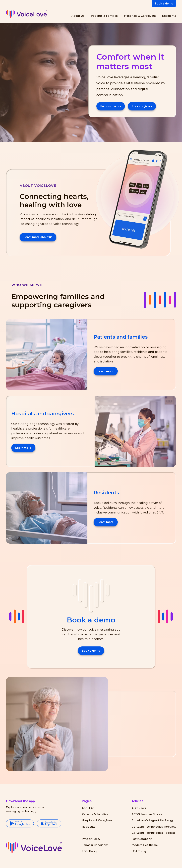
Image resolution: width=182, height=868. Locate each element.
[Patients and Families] (104, 16)
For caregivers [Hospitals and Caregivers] (142, 106)
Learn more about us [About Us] (38, 237)
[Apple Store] (49, 823)
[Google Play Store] (20, 823)
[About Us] (77, 16)
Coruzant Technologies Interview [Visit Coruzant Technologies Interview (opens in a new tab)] (154, 826)
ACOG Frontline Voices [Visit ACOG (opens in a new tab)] (147, 814)
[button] (34, 847)
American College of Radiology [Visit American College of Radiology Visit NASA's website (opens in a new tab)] (153, 820)
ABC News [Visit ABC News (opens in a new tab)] (139, 808)
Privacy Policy (91, 839)
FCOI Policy (89, 851)
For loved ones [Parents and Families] (110, 106)
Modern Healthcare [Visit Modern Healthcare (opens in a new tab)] (145, 845)
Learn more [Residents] (106, 522)
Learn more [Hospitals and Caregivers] (23, 447)
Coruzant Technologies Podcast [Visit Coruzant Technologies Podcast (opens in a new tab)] (153, 832)
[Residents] (168, 16)
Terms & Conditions (95, 845)
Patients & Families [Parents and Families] (95, 814)
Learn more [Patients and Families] (106, 371)
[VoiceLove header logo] (26, 14)
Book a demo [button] (164, 3)
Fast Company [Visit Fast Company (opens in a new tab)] (142, 839)
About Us (88, 808)
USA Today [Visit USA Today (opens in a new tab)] (139, 851)
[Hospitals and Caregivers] (139, 16)
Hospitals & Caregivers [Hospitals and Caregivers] (97, 820)
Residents (88, 826)
